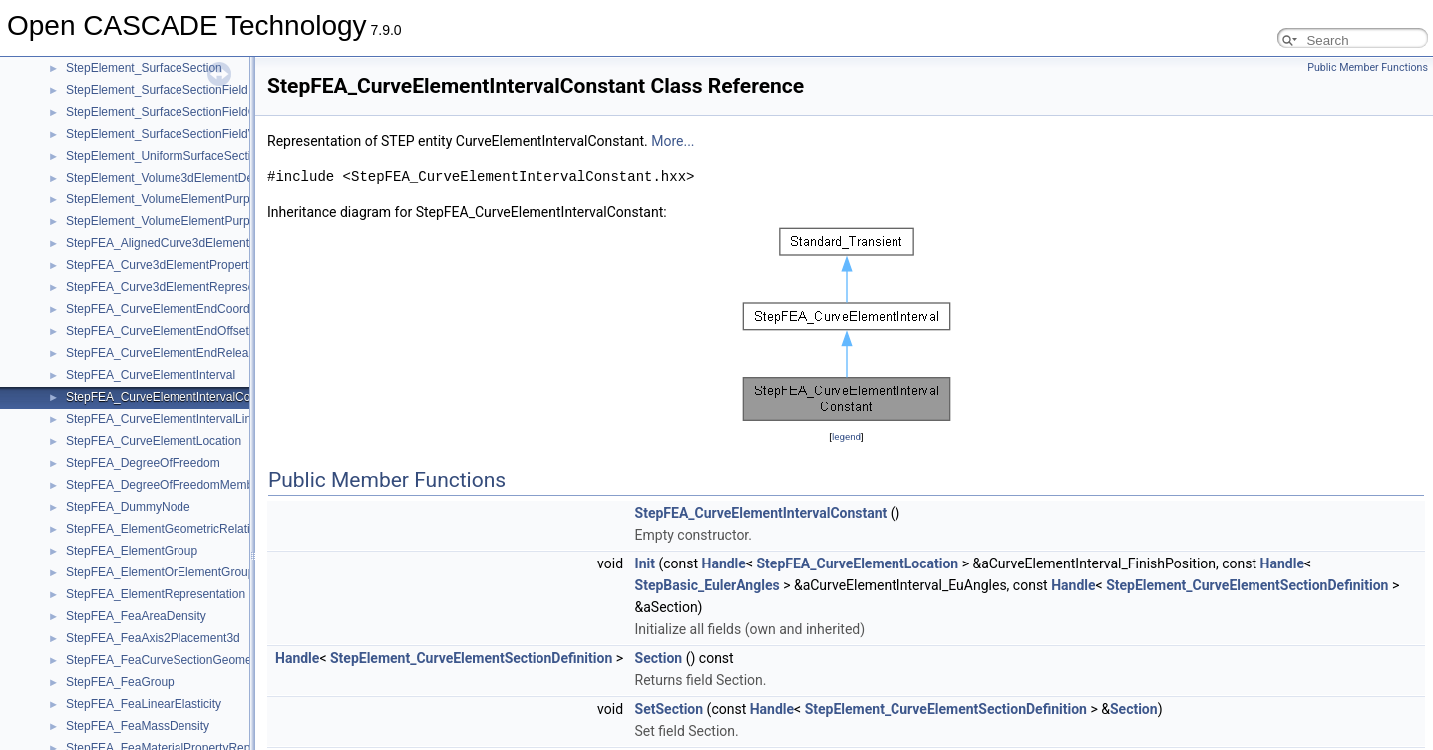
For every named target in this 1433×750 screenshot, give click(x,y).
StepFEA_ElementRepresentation (155, 594)
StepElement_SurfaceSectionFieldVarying (177, 134)
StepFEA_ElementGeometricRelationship (175, 529)
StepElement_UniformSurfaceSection (165, 156)
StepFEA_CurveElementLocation (153, 441)
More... (672, 141)
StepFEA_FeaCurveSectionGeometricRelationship (200, 660)
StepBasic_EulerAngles (707, 585)
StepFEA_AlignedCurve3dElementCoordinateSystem (207, 243)
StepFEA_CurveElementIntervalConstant (174, 397)
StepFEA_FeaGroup (120, 682)
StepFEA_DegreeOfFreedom (143, 463)
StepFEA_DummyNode (128, 507)
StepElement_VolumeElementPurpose (167, 199)
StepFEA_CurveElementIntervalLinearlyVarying (191, 419)
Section (659, 658)
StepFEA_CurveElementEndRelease (163, 353)
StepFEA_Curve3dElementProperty (160, 265)
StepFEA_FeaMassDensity (137, 726)
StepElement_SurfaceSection (144, 68)
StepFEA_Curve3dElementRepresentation (178, 287)
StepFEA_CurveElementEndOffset (157, 331)
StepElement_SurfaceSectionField (157, 90)
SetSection (669, 709)
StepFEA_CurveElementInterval (150, 375)
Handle (724, 563)
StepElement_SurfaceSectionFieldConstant (181, 112)
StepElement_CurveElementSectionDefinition (1247, 585)
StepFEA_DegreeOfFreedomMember (165, 485)
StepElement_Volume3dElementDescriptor (179, 178)
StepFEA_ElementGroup (131, 551)
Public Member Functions (1367, 67)
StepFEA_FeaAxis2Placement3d (153, 638)
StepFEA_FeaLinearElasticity (143, 704)
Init (645, 563)
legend (846, 436)
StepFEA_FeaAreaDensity (136, 616)
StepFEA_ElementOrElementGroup (160, 572)
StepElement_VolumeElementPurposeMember (189, 221)
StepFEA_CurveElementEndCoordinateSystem (191, 309)
